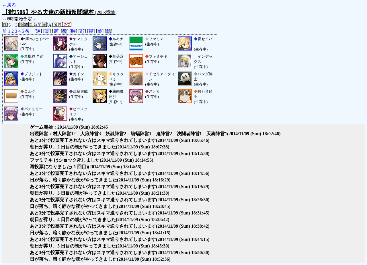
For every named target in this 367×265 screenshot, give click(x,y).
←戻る (9, 5)
